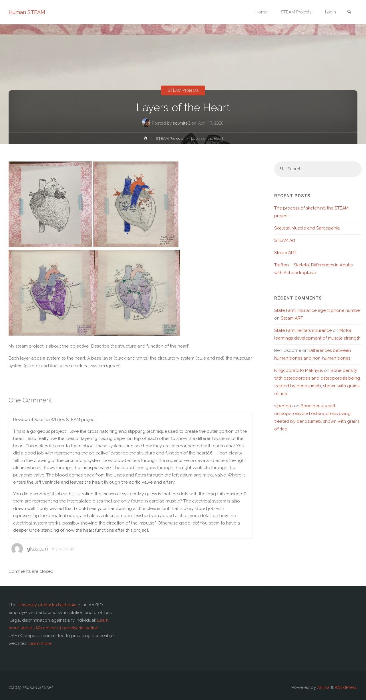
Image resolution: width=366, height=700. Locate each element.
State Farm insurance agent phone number (317, 310)
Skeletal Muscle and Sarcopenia (307, 228)
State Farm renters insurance (303, 330)
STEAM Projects (183, 90)
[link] (349, 12)
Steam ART (285, 252)
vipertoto (283, 405)
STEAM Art (284, 240)
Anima (323, 687)
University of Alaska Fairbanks (47, 604)
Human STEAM (27, 12)
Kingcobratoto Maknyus (298, 370)
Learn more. (40, 643)
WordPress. (346, 687)
